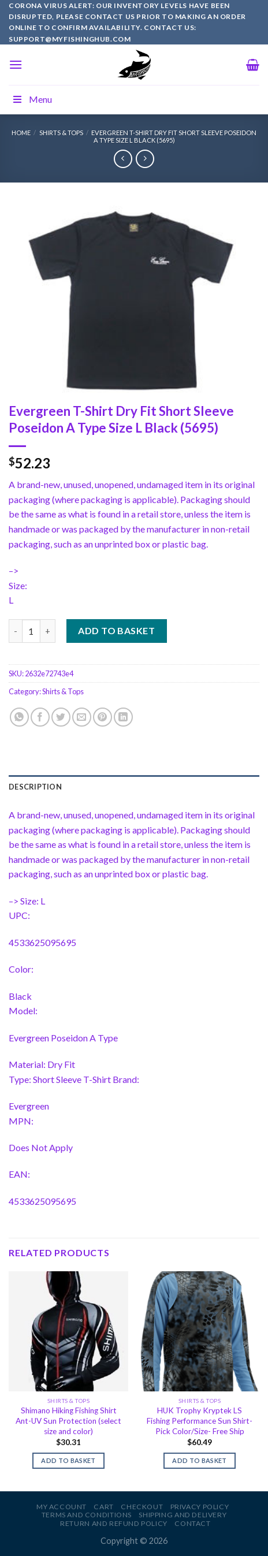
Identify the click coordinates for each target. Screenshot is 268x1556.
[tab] (134, 786)
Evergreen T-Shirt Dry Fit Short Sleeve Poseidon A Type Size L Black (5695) (173, 136)
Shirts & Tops (61, 132)
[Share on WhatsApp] (19, 717)
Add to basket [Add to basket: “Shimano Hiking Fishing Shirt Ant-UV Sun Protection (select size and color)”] (68, 1460)
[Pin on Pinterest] (102, 717)
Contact (192, 1523)
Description (35, 786)
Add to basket (116, 630)
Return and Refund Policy (114, 1523)
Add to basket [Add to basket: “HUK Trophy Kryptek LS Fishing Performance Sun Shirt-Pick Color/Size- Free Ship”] (199, 1460)
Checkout (142, 1506)
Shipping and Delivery (182, 1514)
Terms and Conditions (87, 1514)
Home (21, 132)
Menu (32, 99)
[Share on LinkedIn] (123, 717)
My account (61, 1506)
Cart (103, 1506)
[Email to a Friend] (81, 717)
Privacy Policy (199, 1506)
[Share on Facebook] (40, 717)
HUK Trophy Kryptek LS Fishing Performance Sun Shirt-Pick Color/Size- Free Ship (199, 1420)
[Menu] (16, 64)
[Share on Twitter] (60, 717)
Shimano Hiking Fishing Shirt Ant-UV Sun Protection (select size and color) (68, 1420)
